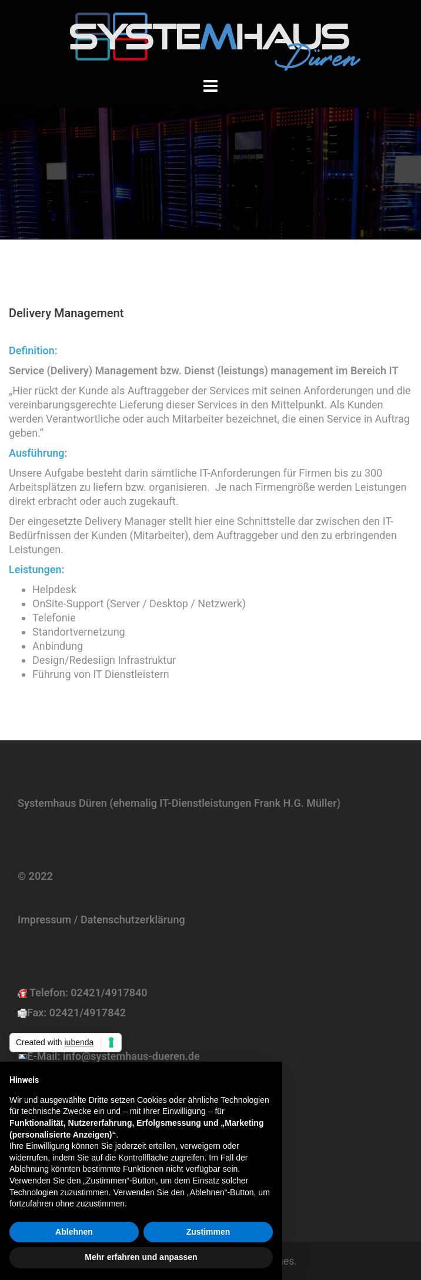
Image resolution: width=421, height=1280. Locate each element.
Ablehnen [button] (74, 1231)
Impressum (44, 919)
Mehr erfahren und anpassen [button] (141, 1257)
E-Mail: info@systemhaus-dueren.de (113, 1056)
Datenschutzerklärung (133, 919)
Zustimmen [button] (208, 1231)
